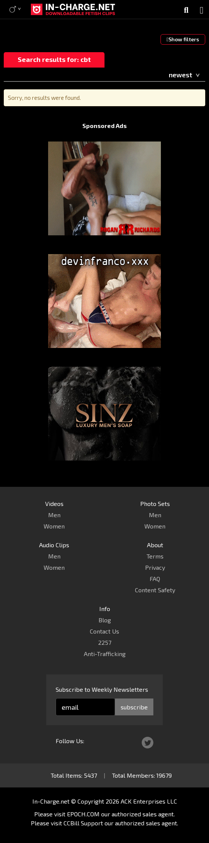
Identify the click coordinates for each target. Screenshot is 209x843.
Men (54, 514)
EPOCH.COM (83, 813)
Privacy (155, 567)
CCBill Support (83, 822)
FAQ (155, 578)
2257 (104, 642)
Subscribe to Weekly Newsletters (102, 689)
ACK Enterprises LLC (149, 801)
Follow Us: (70, 740)
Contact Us (104, 631)
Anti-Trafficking (105, 653)
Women (54, 526)
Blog (104, 619)
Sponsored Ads (104, 125)
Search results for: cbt (54, 59)
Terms (155, 556)
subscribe (134, 707)
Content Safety (155, 589)
